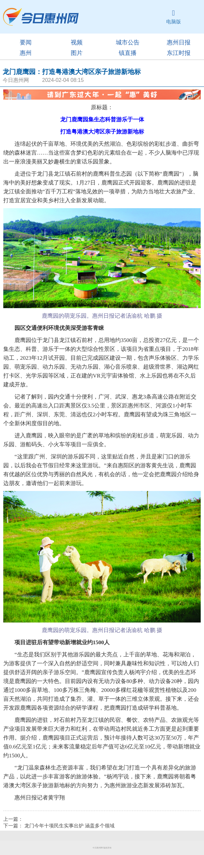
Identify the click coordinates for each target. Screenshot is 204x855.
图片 (77, 53)
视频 (77, 42)
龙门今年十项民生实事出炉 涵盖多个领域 (69, 825)
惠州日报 (179, 42)
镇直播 (128, 53)
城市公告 (128, 42)
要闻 (26, 42)
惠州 (26, 53)
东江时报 (179, 53)
